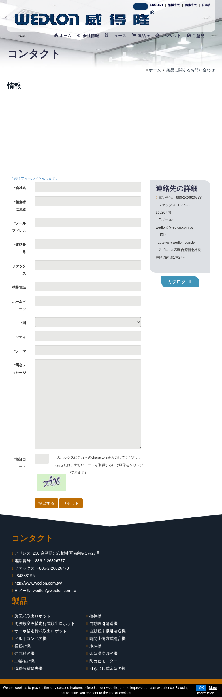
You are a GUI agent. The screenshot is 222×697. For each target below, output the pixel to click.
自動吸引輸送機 (103, 623)
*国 (23, 323)
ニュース (115, 35)
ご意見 (195, 35)
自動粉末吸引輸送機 (107, 631)
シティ (21, 337)
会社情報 (88, 35)
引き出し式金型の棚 (107, 668)
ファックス (19, 270)
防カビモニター (103, 661)
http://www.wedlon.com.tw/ (38, 583)
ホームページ (19, 305)
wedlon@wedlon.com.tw (54, 590)
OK (201, 688)
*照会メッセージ (19, 369)
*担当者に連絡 (20, 206)
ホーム (63, 35)
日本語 (206, 5)
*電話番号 (20, 248)
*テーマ (20, 351)
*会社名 (20, 188)
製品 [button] (141, 35)
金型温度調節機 (103, 653)
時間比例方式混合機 (107, 638)
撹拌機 (95, 616)
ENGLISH (156, 5)
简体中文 (191, 5)
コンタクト (168, 35)
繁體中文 (174, 5)
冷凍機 (95, 646)
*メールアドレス (19, 227)
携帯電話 (19, 287)
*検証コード (20, 463)
